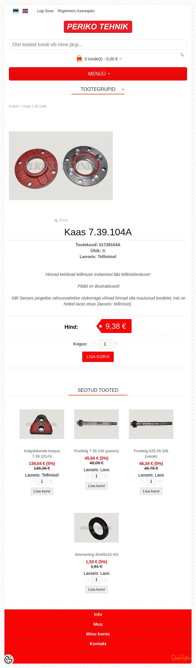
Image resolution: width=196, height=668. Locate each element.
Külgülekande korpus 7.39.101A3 (42, 453)
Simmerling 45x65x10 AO (96, 554)
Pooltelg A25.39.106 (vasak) (151, 453)
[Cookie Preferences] (8, 659)
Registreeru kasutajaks (76, 11)
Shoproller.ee (181, 658)
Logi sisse (45, 11)
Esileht (14, 106)
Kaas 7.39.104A (35, 106)
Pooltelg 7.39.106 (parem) (96, 451)
